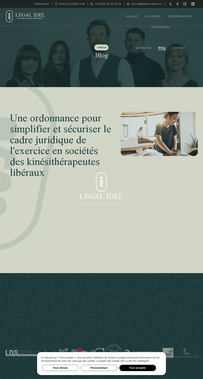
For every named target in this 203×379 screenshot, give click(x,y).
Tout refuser (60, 367)
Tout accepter (137, 367)
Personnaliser (99, 367)
